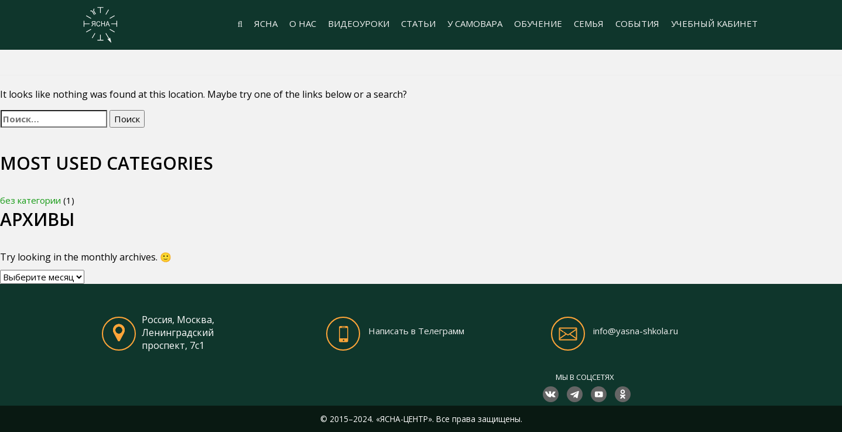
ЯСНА (266, 23)
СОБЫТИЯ (637, 23)
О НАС (302, 23)
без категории (30, 200)
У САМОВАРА (474, 23)
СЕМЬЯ (589, 23)
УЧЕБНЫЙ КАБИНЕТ (714, 23)
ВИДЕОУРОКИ (358, 23)
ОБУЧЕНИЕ (538, 23)
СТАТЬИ (418, 23)
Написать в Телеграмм (416, 331)
